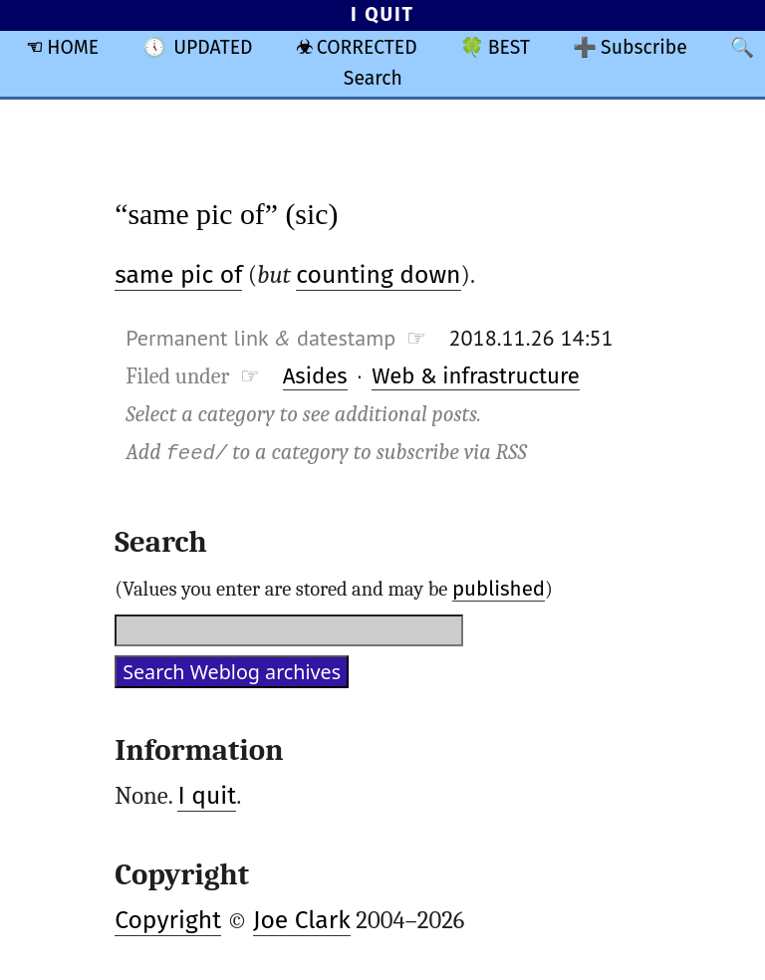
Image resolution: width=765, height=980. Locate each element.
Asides (315, 376)
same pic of (178, 275)
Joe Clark (302, 920)
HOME (73, 47)
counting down (378, 275)
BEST (509, 47)
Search (373, 78)
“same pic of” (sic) (226, 213)
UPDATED (212, 47)
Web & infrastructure (476, 376)
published (498, 589)
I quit (206, 796)
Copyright (168, 920)
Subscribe (644, 47)
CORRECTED (367, 47)
